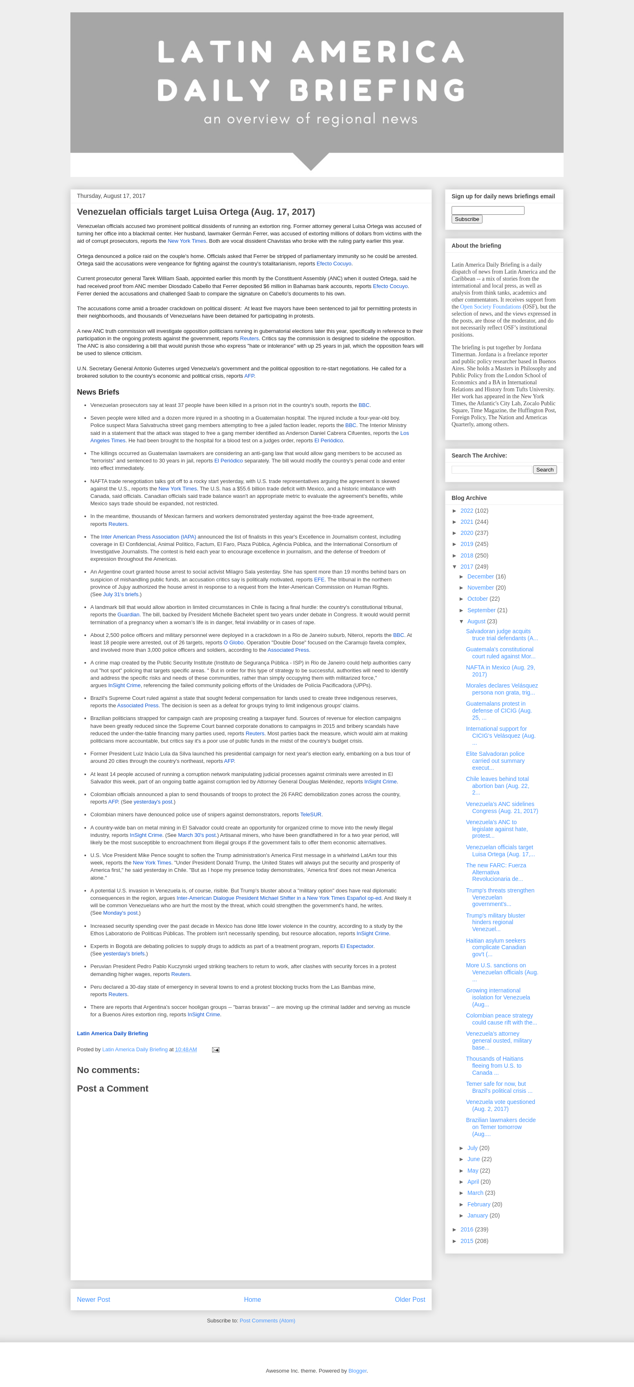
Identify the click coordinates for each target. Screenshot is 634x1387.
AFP (249, 376)
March (476, 1193)
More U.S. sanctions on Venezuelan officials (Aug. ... (502, 972)
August (477, 621)
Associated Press (288, 650)
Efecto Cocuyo (334, 263)
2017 (468, 566)
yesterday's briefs (124, 953)
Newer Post (93, 1299)
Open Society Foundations (491, 307)
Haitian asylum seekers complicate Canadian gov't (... (496, 947)
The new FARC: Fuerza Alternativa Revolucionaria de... (496, 872)
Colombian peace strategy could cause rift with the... (501, 1019)
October (478, 598)
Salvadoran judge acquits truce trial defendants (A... (502, 634)
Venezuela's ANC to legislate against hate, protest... (497, 829)
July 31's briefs (121, 594)
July (473, 1148)
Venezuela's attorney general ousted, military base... (499, 1040)
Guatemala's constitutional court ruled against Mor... (501, 653)
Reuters (249, 338)
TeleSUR (310, 814)
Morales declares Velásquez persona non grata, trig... (502, 689)
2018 (468, 555)
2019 (468, 544)
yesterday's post (153, 802)
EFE (319, 579)
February (479, 1204)
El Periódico (329, 440)
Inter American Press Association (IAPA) (148, 537)
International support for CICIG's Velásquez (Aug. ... (501, 735)
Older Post (410, 1299)
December (481, 576)
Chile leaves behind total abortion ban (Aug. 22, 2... (497, 786)
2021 (468, 521)
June (474, 1159)
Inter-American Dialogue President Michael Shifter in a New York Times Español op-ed (279, 898)
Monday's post (120, 913)
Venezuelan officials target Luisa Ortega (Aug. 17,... (500, 850)
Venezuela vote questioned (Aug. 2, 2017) (500, 1105)
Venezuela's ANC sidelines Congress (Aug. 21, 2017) (502, 807)
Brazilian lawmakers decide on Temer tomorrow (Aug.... (501, 1127)
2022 (468, 510)
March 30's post (196, 835)
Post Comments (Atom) (267, 1320)
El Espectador (356, 946)
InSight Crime (124, 685)
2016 (468, 1229)
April (473, 1181)
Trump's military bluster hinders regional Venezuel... (495, 922)
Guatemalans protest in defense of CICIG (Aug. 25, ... (499, 710)
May (473, 1170)
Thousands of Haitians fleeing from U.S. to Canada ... (494, 1065)
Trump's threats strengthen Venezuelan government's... (500, 897)
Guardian (128, 614)
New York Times (187, 241)
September (482, 610)
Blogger (357, 1371)
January (478, 1215)
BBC (364, 405)
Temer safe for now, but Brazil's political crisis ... (499, 1087)
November (481, 587)
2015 (468, 1241)
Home (252, 1299)
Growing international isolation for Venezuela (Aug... (498, 997)
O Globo (233, 642)
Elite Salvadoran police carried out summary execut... (495, 760)
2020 (468, 533)
